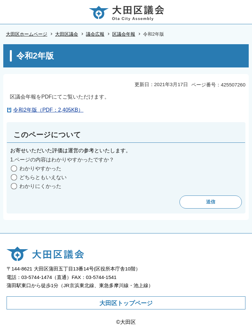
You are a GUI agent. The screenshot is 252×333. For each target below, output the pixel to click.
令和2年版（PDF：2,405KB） (48, 110)
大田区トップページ (126, 303)
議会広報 (95, 34)
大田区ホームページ (26, 34)
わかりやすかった (40, 168)
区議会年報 (123, 34)
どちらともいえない (43, 177)
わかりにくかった (40, 186)
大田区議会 (66, 34)
